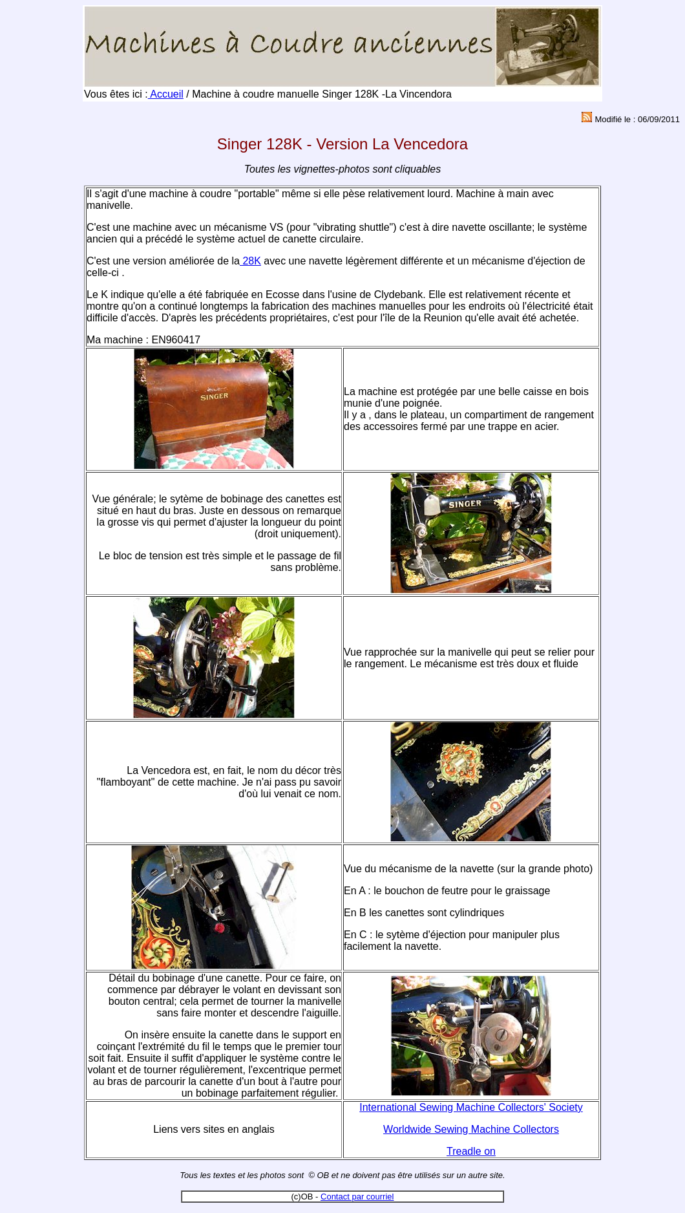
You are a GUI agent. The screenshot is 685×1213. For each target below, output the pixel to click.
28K (250, 260)
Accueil (166, 94)
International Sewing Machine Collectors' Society (470, 1107)
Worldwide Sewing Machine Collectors (471, 1129)
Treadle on (471, 1151)
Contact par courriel (357, 1196)
